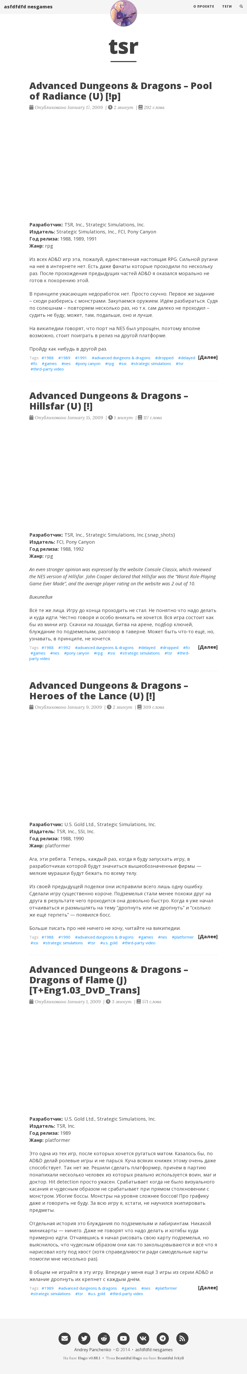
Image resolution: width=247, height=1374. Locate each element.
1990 (65, 937)
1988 (49, 357)
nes (67, 363)
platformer (57, 845)
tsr (181, 363)
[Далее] (208, 357)
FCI (121, 231)
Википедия (40, 597)
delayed (188, 357)
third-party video (48, 369)
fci (35, 363)
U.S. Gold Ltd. (79, 824)
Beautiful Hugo (129, 1358)
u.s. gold (110, 942)
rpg (49, 246)
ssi (123, 363)
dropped (165, 357)
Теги (227, 11)
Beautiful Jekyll (171, 1358)
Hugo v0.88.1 (89, 1358)
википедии (50, 328)
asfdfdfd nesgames (28, 12)
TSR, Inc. (73, 224)
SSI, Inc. (86, 831)
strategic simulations (152, 363)
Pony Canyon (141, 231)
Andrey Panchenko (92, 1350)
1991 (82, 357)
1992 (65, 647)
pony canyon (89, 363)
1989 (65, 357)
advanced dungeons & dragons (122, 357)
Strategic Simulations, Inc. (115, 224)
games (50, 363)
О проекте (203, 11)
